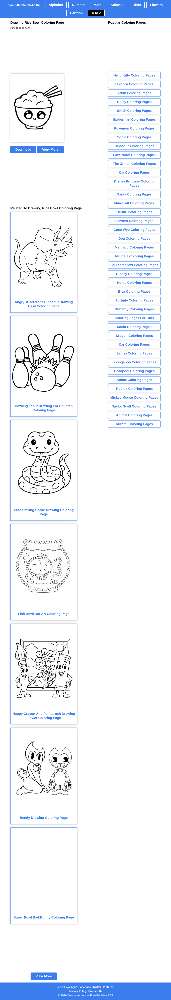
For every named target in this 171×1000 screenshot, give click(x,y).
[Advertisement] (35, 51)
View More (50, 149)
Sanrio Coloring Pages (134, 353)
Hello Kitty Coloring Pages (134, 75)
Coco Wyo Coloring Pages (134, 230)
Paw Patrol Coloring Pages (134, 155)
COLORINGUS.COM (24, 5)
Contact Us (95, 991)
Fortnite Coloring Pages (134, 300)
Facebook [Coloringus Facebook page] (85, 987)
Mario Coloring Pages (134, 327)
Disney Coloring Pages (134, 274)
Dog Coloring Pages (134, 238)
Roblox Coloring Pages (134, 388)
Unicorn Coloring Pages (134, 84)
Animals (117, 5)
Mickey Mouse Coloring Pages (134, 397)
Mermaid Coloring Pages (134, 247)
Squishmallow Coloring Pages (134, 265)
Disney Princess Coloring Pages (134, 183)
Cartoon (76, 13)
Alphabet (56, 5)
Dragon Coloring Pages (134, 336)
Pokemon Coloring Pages (134, 128)
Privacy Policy (78, 991)
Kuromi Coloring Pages (134, 424)
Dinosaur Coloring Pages (134, 146)
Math (98, 5)
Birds (136, 5)
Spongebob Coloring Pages (134, 362)
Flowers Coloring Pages (134, 221)
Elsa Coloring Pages (134, 291)
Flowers (156, 5)
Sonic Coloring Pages (134, 137)
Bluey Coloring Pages (134, 102)
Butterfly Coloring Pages (134, 309)
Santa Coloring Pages (134, 194)
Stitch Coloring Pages (134, 110)
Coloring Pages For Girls (134, 318)
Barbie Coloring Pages (134, 212)
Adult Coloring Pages (134, 93)
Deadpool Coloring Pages (134, 371)
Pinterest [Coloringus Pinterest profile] (108, 987)
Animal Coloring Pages (134, 415)
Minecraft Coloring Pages (134, 203)
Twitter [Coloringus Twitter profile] (97, 987)
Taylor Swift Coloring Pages (134, 406)
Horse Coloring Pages (134, 282)
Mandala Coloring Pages (134, 256)
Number (78, 5)
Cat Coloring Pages (134, 172)
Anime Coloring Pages (134, 380)
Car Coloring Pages (134, 344)
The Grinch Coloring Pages (134, 164)
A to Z (96, 13)
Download (23, 149)
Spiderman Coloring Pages (134, 119)
